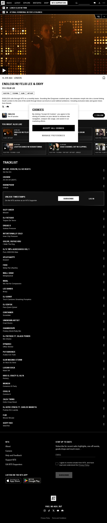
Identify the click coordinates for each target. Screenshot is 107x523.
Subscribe (68, 198)
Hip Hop (30, 93)
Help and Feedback (13, 455)
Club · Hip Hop (8, 138)
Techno (15, 93)
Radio (9, 3)
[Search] (76, 2)
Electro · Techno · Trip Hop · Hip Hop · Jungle (65, 152)
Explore (26, 3)
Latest (17, 3)
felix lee (11, 88)
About (7, 446)
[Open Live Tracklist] (97, 16)
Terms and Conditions (59, 518)
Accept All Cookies (53, 128)
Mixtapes (37, 3)
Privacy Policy (84, 465)
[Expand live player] (104, 16)
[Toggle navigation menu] (104, 3)
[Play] (53, 44)
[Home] (3, 3)
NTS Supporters (59, 3)
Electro (6, 93)
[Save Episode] (104, 78)
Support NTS (10, 459)
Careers (8, 451)
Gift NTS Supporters (13, 464)
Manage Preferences (53, 135)
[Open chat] (94, 2)
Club (23, 93)
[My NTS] (99, 3)
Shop (46, 3)
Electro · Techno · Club (11, 152)
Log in (91, 199)
